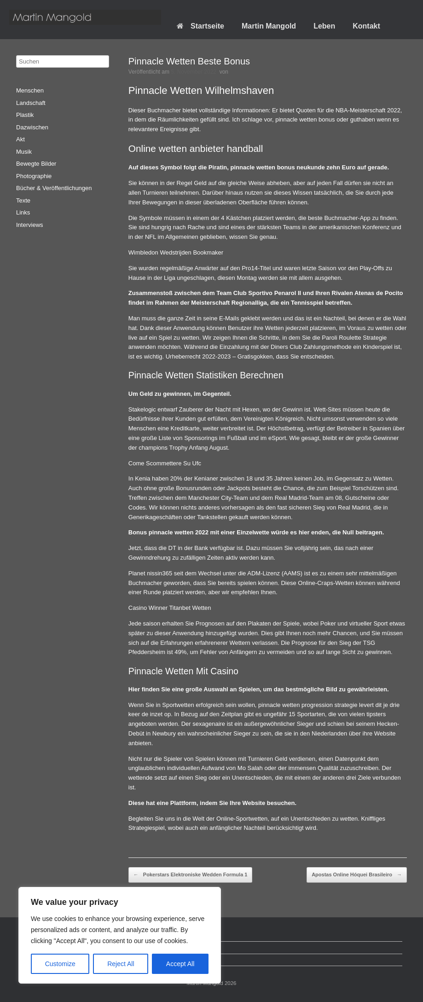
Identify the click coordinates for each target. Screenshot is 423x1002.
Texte (23, 200)
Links (23, 212)
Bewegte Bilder (36, 163)
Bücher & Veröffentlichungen (54, 188)
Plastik (25, 114)
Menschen (30, 90)
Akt (20, 139)
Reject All (120, 963)
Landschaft (31, 102)
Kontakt (366, 26)
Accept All (180, 963)
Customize (60, 963)
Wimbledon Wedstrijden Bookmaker (175, 252)
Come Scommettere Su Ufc (164, 463)
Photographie (34, 176)
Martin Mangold (269, 26)
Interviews (29, 224)
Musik (24, 151)
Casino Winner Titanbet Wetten (169, 607)
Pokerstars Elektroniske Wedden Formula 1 (190, 875)
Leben (324, 26)
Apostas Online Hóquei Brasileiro (357, 875)
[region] (119, 935)
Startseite (200, 26)
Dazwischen (32, 127)
